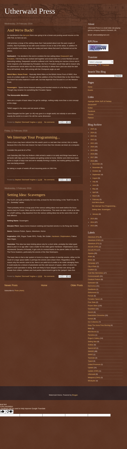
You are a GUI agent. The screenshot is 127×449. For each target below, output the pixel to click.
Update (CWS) (93, 371)
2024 (92, 132)
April (94, 192)
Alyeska (91, 253)
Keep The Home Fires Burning (99, 325)
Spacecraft (92, 348)
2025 (92, 129)
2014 (92, 222)
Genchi (90, 312)
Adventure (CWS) (94, 240)
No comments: (49, 122)
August (95, 178)
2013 (92, 226)
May (94, 189)
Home (44, 285)
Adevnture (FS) (93, 237)
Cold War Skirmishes (95, 273)
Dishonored (92, 292)
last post (26, 35)
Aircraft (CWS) (93, 247)
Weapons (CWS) (94, 377)
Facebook (91, 111)
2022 (92, 140)
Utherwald (91, 374)
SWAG (90, 354)
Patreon (91, 118)
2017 (92, 157)
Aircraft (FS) (92, 250)
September (96, 174)
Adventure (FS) (93, 243)
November (96, 167)
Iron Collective (93, 322)
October (95, 171)
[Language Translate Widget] (100, 62)
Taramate (91, 358)
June (94, 185)
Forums (91, 114)
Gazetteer (91, 309)
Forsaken (10, 59)
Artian (90, 256)
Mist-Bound (92, 332)
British (90, 260)
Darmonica (92, 286)
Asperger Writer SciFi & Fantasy (99, 101)
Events (90, 90)
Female (90, 296)
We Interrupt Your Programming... (33, 137)
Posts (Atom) (19, 290)
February (95, 199)
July (94, 182)
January (95, 214)
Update (90, 368)
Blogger (75, 395)
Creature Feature (94, 279)
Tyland (90, 361)
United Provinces (94, 364)
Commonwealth (93, 276)
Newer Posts (11, 285)
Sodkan (91, 345)
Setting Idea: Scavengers (26, 195)
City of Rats (92, 266)
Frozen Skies (92, 306)
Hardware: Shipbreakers (61, 236)
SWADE (91, 351)
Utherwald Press (29, 11)
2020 (92, 147)
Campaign (91, 263)
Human (90, 319)
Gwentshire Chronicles (96, 315)
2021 (92, 143)
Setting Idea (92, 341)
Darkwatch (92, 283)
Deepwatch (65, 56)
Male (89, 328)
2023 (92, 136)
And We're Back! (20, 30)
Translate (103, 65)
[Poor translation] (9, 412)
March (94, 196)
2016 (92, 161)
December (96, 164)
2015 (92, 219)
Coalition (91, 270)
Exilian (90, 108)
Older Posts (77, 285)
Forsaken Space (94, 299)
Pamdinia (91, 335)
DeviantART (92, 105)
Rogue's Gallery (94, 338)
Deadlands (92, 289)
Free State (92, 302)
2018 (92, 154)
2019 (92, 150)
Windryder (91, 381)
